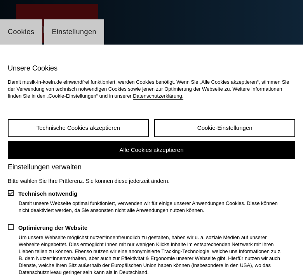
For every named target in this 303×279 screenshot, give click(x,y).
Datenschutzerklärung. (158, 96)
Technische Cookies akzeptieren (78, 127)
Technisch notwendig (47, 193)
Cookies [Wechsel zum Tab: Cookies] (21, 32)
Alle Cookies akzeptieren (151, 149)
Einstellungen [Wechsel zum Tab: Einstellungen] (74, 32)
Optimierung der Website (52, 227)
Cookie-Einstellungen (224, 127)
